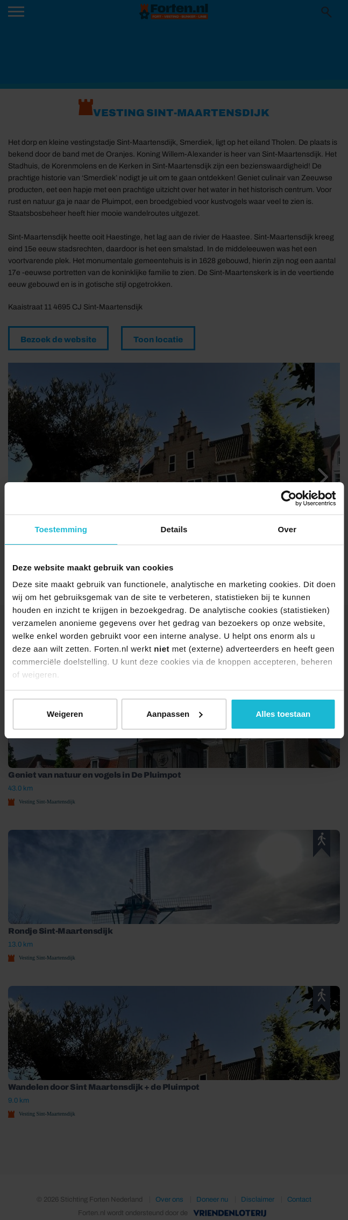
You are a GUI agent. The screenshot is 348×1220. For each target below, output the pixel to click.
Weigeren (65, 713)
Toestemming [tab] (60, 529)
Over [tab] (287, 529)
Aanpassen (174, 713)
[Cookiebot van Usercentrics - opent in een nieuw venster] (289, 498)
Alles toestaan (282, 713)
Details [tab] (174, 529)
